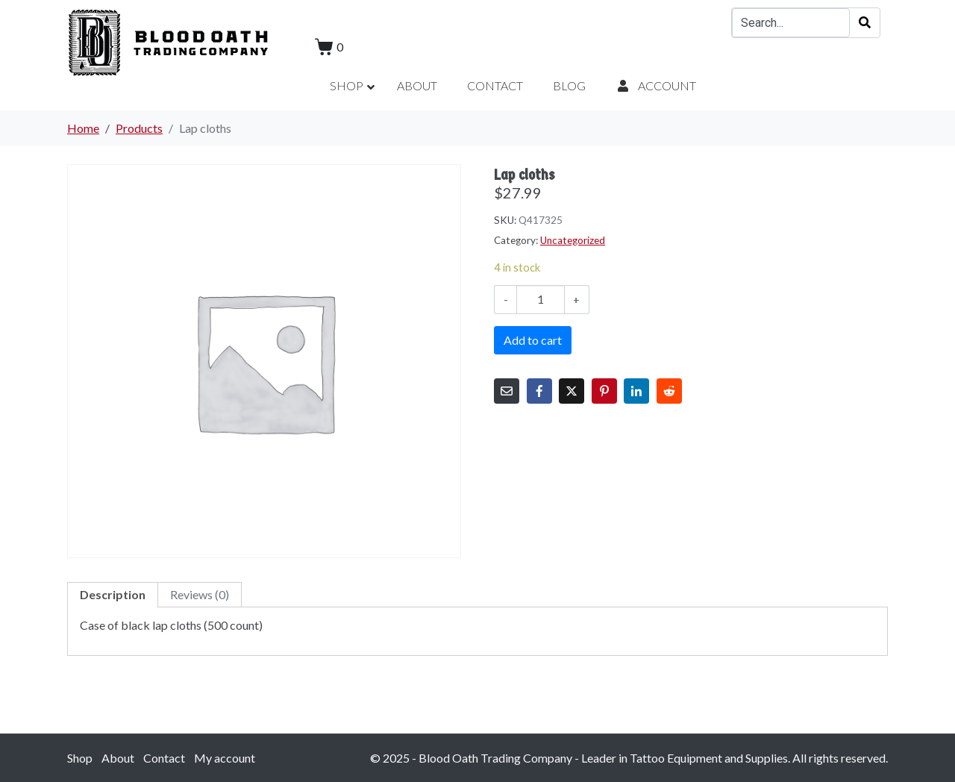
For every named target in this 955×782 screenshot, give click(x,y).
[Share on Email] (506, 391)
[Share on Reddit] (669, 391)
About (117, 758)
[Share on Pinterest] (604, 391)
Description (112, 594)
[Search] (865, 22)
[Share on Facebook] (539, 391)
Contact (164, 758)
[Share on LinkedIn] (636, 391)
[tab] (112, 594)
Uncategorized (572, 240)
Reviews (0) (199, 594)
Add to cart (533, 340)
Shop (80, 758)
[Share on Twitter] (571, 391)
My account (224, 758)
